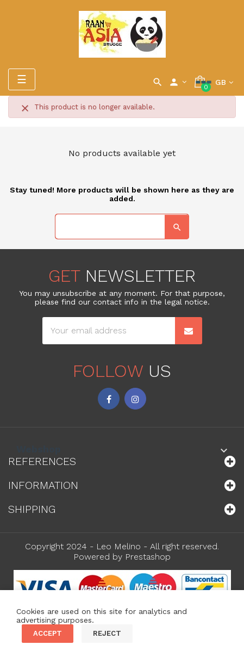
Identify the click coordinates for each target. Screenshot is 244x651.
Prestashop (148, 556)
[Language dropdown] (224, 82)
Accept (47, 633)
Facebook (108, 398)
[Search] (122, 226)
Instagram (135, 398)
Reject (107, 633)
